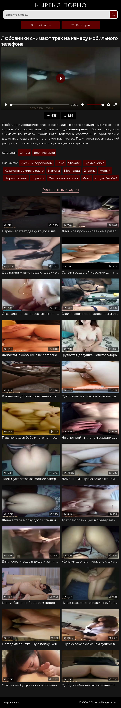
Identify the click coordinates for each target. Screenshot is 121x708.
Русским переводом (36, 163)
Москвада (72, 170)
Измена (54, 170)
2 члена (89, 170)
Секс (60, 163)
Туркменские (94, 163)
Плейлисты (40, 25)
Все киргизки (44, 152)
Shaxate (74, 163)
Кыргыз (60, 5)
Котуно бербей (106, 178)
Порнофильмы (16, 178)
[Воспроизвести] (6, 105)
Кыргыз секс (12, 702)
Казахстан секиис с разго (24, 170)
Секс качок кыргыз (63, 178)
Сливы (25, 152)
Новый (105, 170)
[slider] (39, 105)
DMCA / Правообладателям (98, 702)
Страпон (37, 178)
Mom (86, 178)
